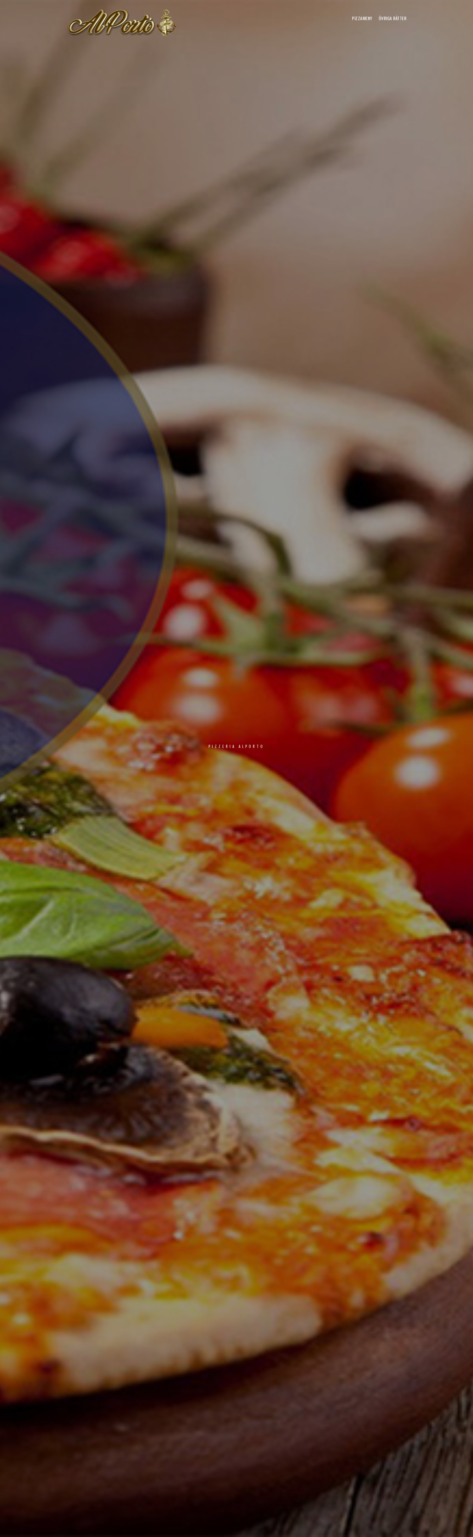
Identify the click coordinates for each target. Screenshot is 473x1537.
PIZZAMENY (362, 18)
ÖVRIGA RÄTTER (393, 18)
